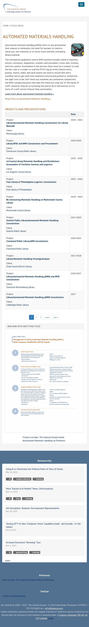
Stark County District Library (19, 266)
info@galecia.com (54, 608)
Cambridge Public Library (17, 304)
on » (28, 98)
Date (73, 114)
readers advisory (22, 479)
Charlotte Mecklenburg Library (20, 287)
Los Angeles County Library (18, 172)
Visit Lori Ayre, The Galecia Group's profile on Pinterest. (28, 579)
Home (6, 25)
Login (50, 618)
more (7, 560)
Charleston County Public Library (21, 151)
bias (17, 498)
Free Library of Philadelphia (19, 189)
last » (56, 317)
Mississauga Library (15, 133)
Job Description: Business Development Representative (32, 508)
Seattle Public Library (16, 231)
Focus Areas (17, 25)
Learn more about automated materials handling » (29, 93)
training (38, 479)
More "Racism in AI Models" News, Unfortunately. (29, 488)
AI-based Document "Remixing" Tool (23, 542)
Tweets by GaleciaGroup (13, 595)
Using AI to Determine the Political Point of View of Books (34, 469)
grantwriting (20, 552)
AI (9, 479)
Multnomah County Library (18, 210)
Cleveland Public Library (17, 248)
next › (47, 317)
